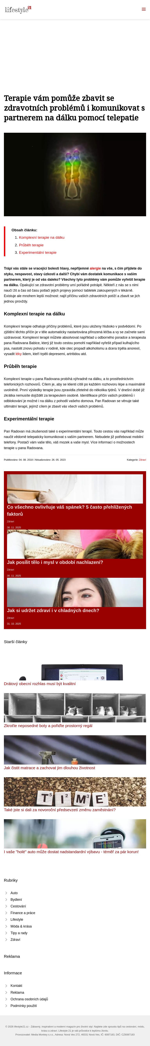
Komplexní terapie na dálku (41, 237)
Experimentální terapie (37, 252)
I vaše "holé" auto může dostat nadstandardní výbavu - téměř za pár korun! (71, 851)
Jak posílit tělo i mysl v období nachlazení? (55, 562)
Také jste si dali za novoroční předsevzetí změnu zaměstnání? (60, 809)
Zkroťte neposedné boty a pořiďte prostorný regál (48, 725)
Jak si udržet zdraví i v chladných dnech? (53, 610)
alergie (95, 268)
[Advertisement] (75, 48)
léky (19, 354)
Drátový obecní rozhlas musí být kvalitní (40, 683)
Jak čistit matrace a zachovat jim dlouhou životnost (49, 768)
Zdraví (142, 459)
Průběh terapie (31, 245)
